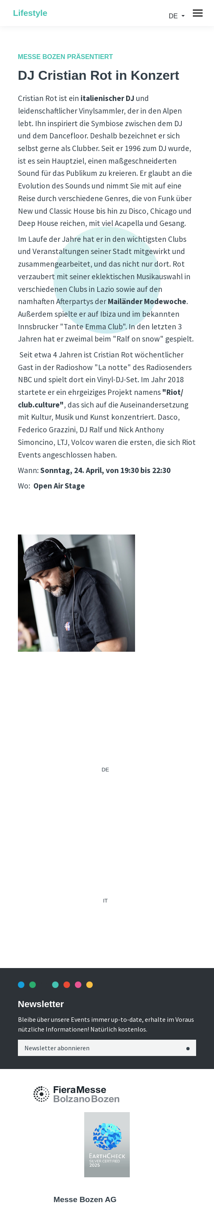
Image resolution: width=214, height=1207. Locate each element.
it (105, 901)
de (174, 16)
